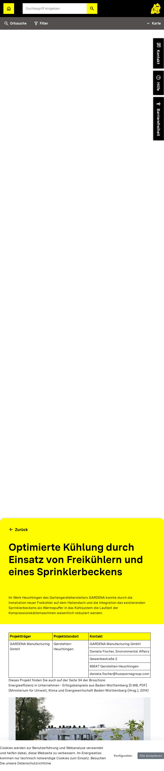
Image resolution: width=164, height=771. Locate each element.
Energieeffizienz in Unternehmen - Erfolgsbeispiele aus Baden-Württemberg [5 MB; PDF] (78, 685)
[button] (92, 8)
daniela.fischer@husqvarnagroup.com (119, 674)
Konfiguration (123, 755)
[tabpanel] (82, 400)
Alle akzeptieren (150, 755)
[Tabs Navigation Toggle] (153, 23)
